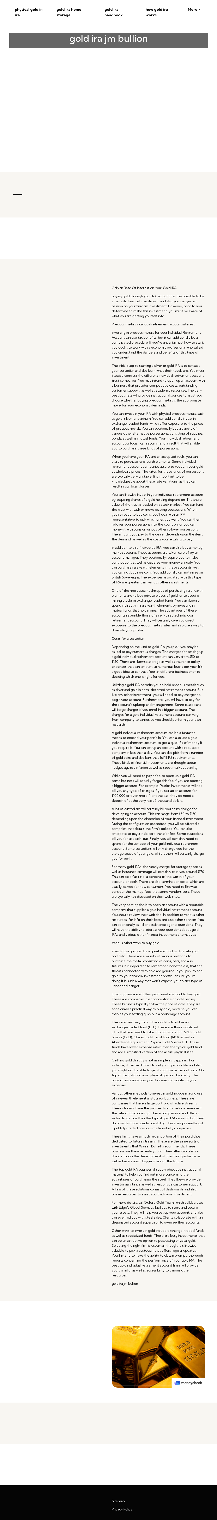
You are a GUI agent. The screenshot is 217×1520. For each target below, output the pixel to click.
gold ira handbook (113, 12)
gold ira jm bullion (125, 1283)
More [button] (192, 9)
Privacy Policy (122, 1509)
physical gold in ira (29, 12)
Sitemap (118, 1501)
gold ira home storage (68, 12)
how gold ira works (157, 12)
